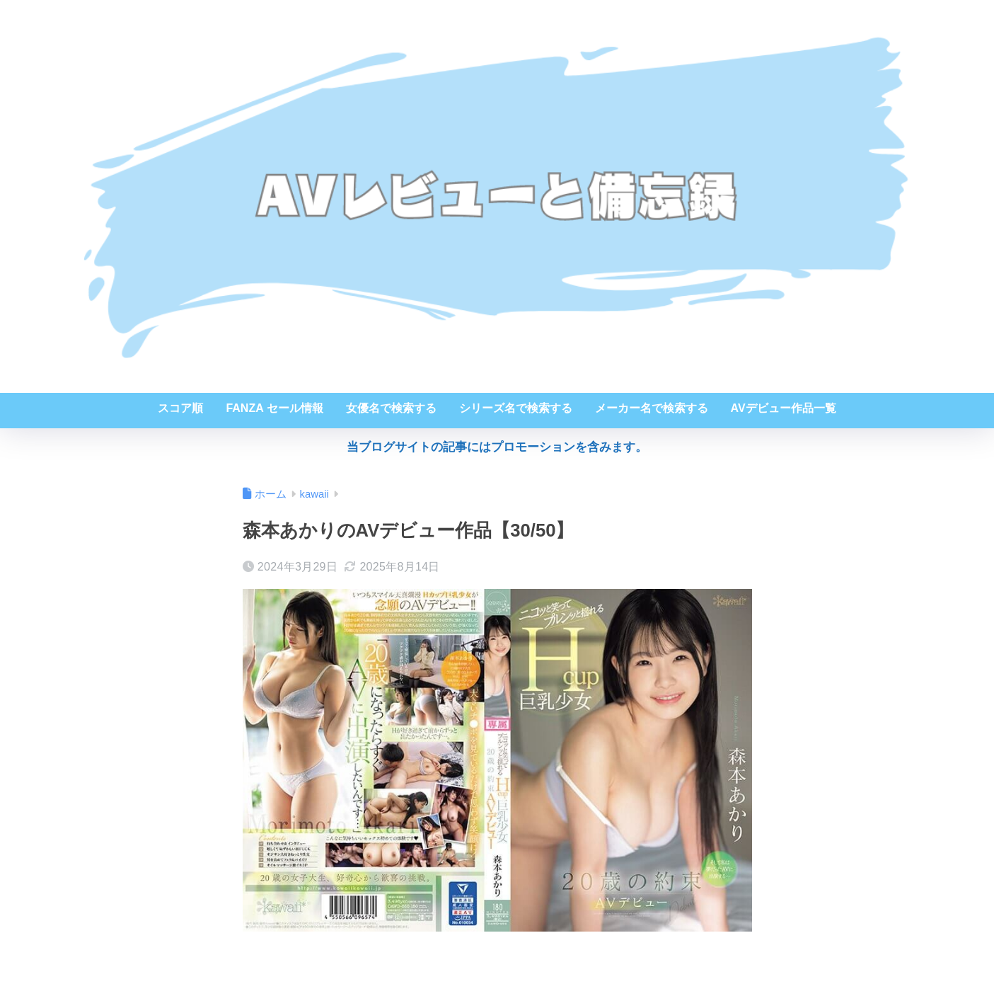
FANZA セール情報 (274, 408)
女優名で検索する (391, 408)
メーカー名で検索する (651, 408)
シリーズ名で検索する (515, 408)
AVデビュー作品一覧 (783, 408)
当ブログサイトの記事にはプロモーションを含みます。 (497, 447)
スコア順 (180, 408)
